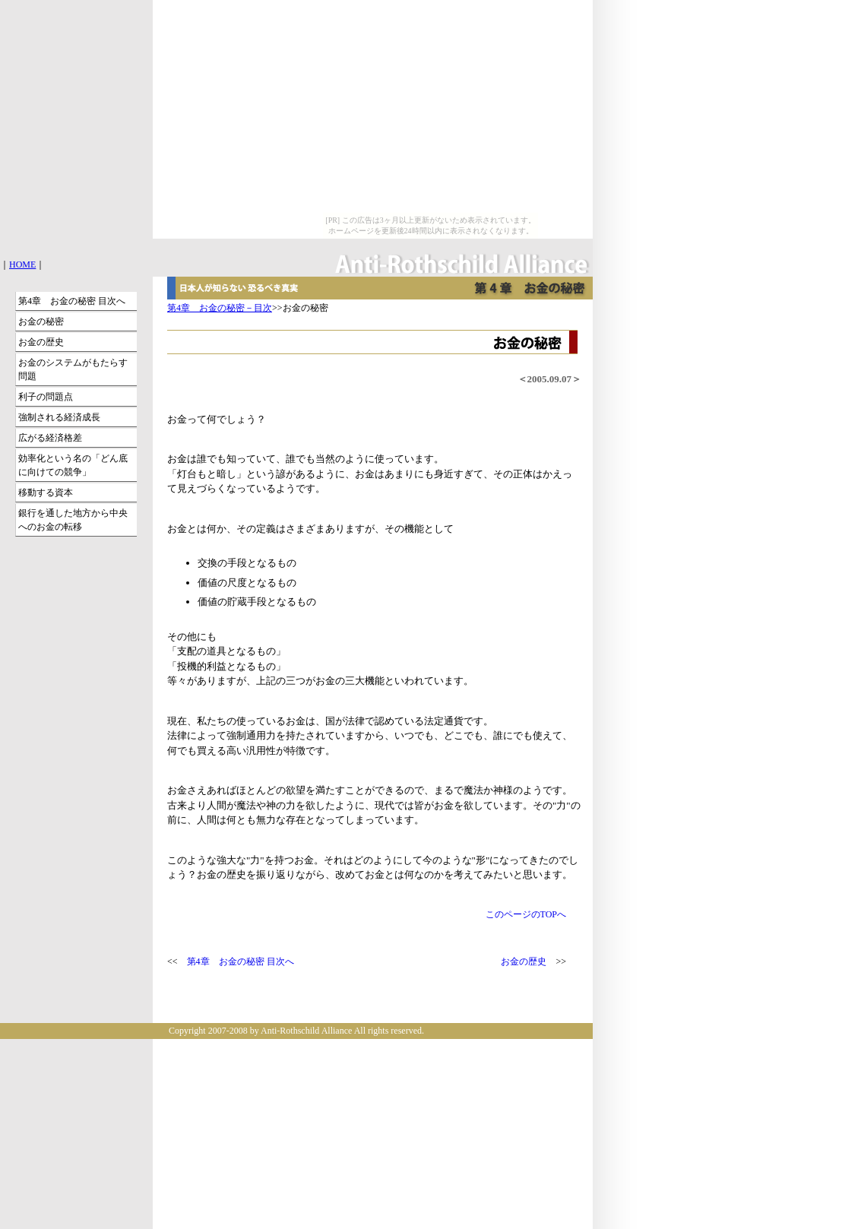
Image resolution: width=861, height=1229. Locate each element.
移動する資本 (45, 492)
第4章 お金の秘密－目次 (219, 307)
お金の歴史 (523, 961)
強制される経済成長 (59, 417)
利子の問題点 (45, 396)
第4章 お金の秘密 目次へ (240, 961)
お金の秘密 (41, 321)
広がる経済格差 (50, 437)
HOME (22, 264)
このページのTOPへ (526, 914)
